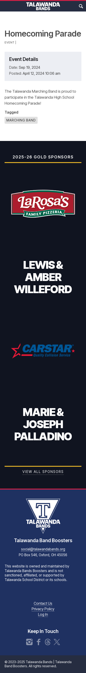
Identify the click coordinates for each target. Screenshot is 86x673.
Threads (47, 642)
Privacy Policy (43, 609)
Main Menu (5, 6)
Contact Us (43, 603)
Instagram (29, 642)
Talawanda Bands (43, 6)
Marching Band (21, 120)
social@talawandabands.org (43, 549)
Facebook (38, 642)
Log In (43, 614)
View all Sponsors (43, 472)
